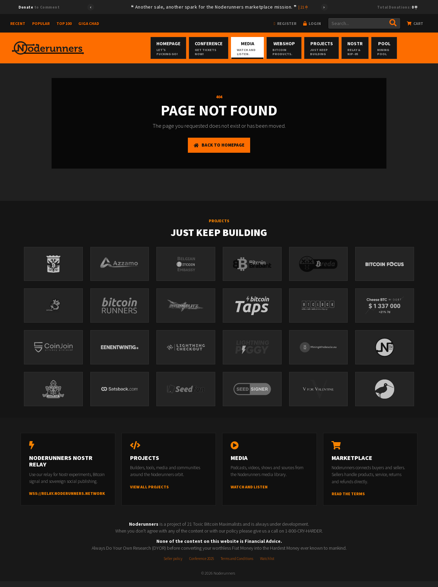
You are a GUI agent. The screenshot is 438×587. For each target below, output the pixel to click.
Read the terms (348, 499)
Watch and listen (249, 492)
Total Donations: (397, 7)
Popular (41, 23)
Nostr (382, 48)
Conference (195, 48)
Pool (419, 48)
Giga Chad (88, 23)
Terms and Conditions (237, 564)
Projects (338, 48)
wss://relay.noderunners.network (67, 499)
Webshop (289, 48)
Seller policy (173, 564)
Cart (415, 23)
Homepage (150, 48)
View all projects (149, 492)
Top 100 (64, 23)
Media (242, 48)
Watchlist (267, 564)
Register (285, 23)
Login (312, 23)
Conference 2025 (201, 564)
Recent (17, 23)
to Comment (39, 7)
